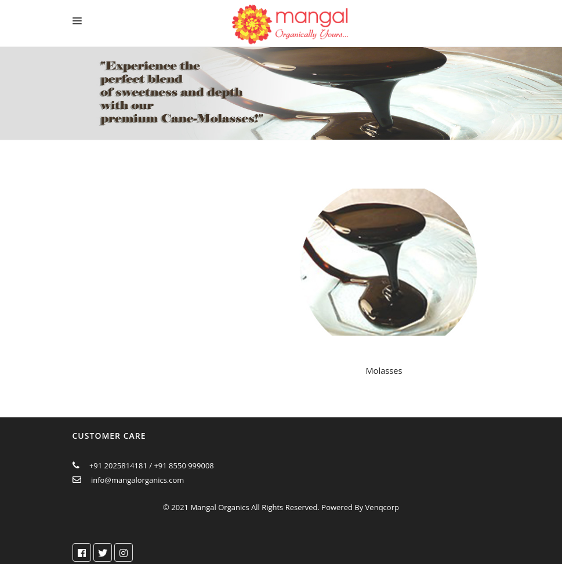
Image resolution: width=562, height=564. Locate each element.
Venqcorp (382, 507)
